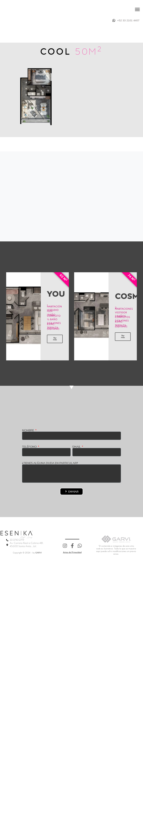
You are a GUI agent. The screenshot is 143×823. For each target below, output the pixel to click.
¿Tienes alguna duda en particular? (50, 463)
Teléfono (29, 446)
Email (76, 446)
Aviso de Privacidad (72, 552)
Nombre (28, 430)
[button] (137, 9)
